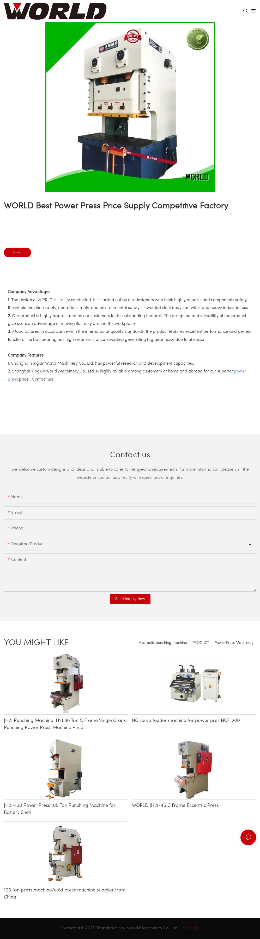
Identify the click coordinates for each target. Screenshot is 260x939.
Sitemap (190, 928)
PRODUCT (200, 643)
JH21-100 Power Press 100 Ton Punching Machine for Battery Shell (60, 809)
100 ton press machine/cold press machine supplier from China (64, 894)
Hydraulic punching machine (163, 643)
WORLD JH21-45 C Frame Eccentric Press (175, 805)
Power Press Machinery (234, 643)
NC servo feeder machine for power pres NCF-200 (186, 720)
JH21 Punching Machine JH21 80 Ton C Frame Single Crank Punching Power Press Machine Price (65, 724)
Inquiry (17, 252)
